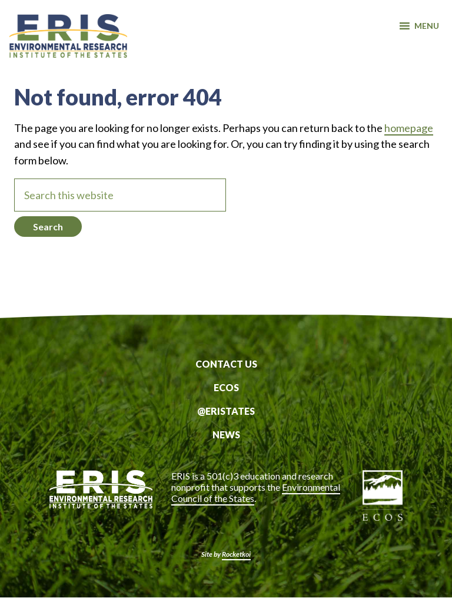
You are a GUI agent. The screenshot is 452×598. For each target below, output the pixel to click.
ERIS (68, 37)
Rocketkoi (236, 554)
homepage (408, 127)
